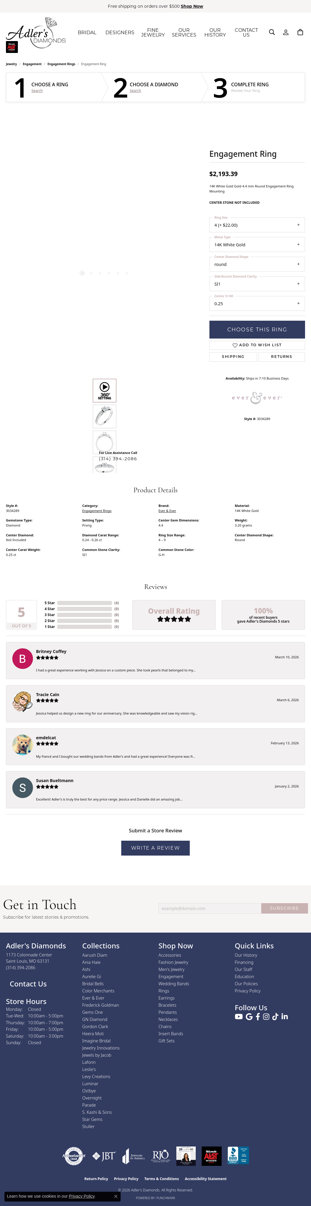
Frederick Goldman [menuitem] (100, 1005)
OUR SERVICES (184, 32)
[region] (104, 197)
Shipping (233, 357)
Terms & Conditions (161, 1178)
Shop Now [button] (192, 6)
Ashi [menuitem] (86, 969)
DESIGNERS (119, 32)
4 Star (50, 608)
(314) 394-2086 (118, 458)
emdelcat (46, 737)
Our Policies (246, 983)
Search (37, 91)
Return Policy (96, 1178)
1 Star (50, 626)
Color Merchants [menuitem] (98, 991)
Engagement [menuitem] (171, 976)
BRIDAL (87, 32)
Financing (244, 962)
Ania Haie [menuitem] (91, 962)
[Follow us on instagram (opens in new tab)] (266, 1016)
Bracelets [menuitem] (167, 1005)
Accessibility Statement (205, 1178)
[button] (272, 32)
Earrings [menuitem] (166, 998)
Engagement (32, 64)
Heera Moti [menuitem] (93, 1033)
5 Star (50, 602)
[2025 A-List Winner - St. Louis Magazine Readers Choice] (212, 1156)
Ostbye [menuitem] (89, 1091)
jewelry (11, 64)
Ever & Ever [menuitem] (93, 998)
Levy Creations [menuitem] (96, 1076)
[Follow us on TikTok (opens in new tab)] (275, 1016)
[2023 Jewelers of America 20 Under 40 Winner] (186, 1156)
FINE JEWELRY (153, 32)
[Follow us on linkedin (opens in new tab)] (285, 1016)
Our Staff (243, 969)
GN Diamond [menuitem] (94, 1019)
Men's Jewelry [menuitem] (171, 969)
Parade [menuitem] (89, 1105)
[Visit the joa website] (133, 1156)
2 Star (50, 620)
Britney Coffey (51, 651)
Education (244, 976)
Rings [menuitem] (163, 991)
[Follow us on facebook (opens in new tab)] (258, 1016)
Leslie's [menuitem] (89, 1069)
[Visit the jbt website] (104, 1156)
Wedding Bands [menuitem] (173, 983)
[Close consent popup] (116, 1196)
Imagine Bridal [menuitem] (96, 1041)
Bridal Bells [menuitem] (93, 983)
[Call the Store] (20, 967)
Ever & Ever (167, 510)
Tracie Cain (47, 694)
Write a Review (155, 848)
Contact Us (27, 984)
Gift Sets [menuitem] (166, 1041)
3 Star (50, 614)
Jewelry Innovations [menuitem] (101, 1048)
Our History (246, 955)
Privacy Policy (248, 991)
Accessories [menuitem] (169, 955)
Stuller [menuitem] (88, 1126)
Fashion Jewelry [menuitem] (173, 962)
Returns (281, 357)
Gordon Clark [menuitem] (95, 1026)
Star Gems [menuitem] (92, 1119)
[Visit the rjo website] (160, 1156)
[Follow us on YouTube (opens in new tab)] (239, 1016)
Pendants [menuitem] (167, 1012)
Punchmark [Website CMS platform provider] (165, 1198)
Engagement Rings (61, 64)
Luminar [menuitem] (90, 1083)
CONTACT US (246, 32)
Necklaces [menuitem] (168, 1019)
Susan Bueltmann (55, 780)
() (116, 602)
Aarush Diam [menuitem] (94, 955)
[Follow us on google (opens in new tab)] (249, 1016)
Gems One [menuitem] (92, 1012)
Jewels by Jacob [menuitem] (96, 1055)
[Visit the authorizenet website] (74, 1156)
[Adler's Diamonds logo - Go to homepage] (35, 32)
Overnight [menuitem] (92, 1098)
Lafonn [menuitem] (89, 1062)
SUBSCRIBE (284, 908)
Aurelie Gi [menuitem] (91, 976)
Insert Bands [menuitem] (170, 1033)
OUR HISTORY (215, 32)
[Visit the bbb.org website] (238, 1156)
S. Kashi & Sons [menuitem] (97, 1112)
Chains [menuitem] (165, 1026)
